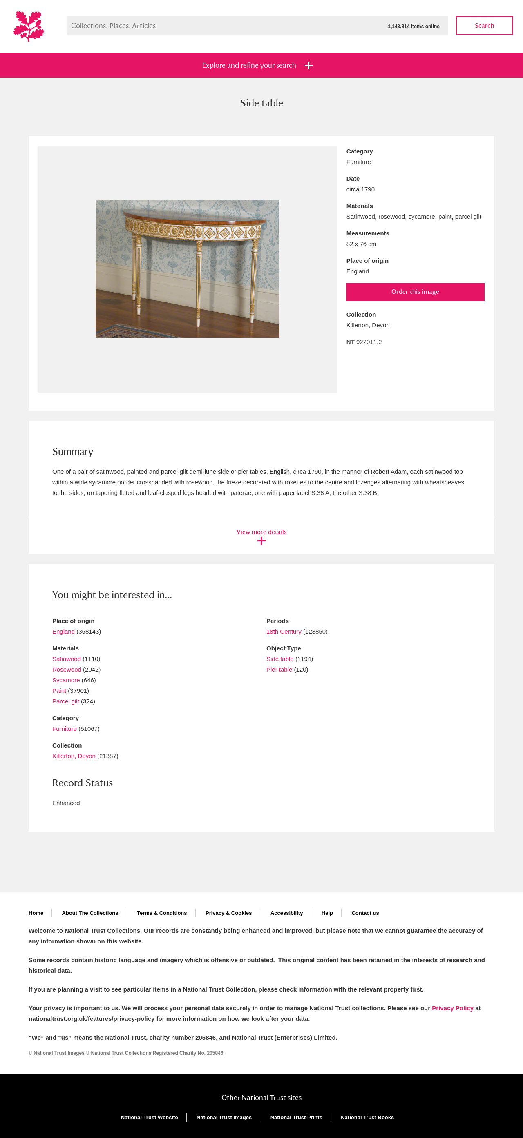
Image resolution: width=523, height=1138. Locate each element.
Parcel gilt (65, 701)
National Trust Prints (296, 1117)
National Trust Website (149, 1117)
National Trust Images (224, 1117)
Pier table (279, 669)
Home (36, 913)
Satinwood (66, 658)
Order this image (415, 291)
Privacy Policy (453, 1008)
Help (327, 913)
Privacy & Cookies (229, 913)
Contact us (365, 913)
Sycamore (66, 680)
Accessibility (286, 913)
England (63, 631)
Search (484, 25)
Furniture (64, 728)
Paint (59, 690)
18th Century (284, 631)
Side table (280, 658)
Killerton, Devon (74, 755)
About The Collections (90, 913)
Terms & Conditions (162, 913)
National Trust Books (367, 1117)
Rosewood (66, 669)
